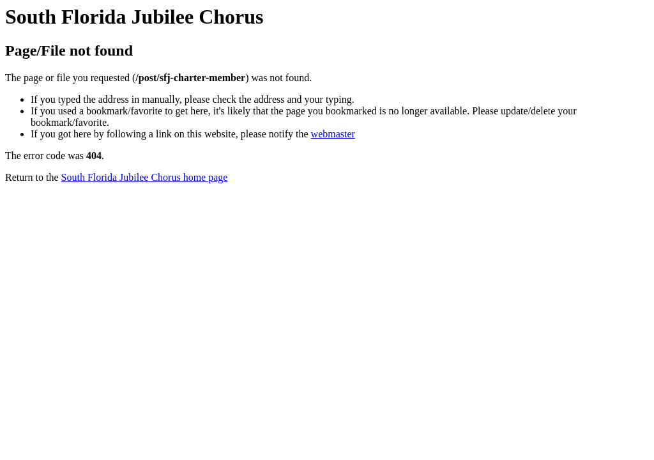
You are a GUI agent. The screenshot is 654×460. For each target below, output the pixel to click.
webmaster (333, 133)
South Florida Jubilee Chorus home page (144, 177)
